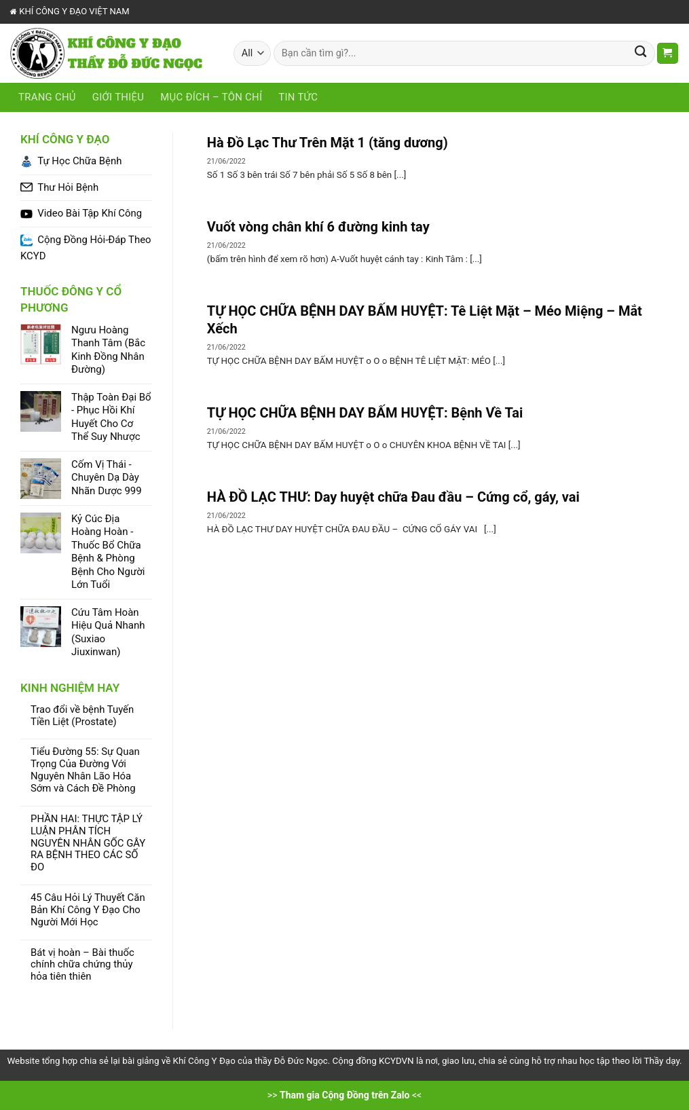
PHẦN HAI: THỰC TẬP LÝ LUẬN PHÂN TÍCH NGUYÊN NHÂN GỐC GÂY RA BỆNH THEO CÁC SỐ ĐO (88, 843)
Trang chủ (47, 97)
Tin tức (298, 97)
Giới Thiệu (118, 97)
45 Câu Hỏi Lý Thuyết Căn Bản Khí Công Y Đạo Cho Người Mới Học (88, 910)
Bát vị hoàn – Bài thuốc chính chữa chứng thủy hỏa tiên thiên (82, 965)
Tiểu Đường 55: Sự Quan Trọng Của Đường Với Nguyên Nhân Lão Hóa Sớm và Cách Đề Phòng (85, 770)
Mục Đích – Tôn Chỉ (211, 97)
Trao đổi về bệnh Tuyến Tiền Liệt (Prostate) (82, 716)
